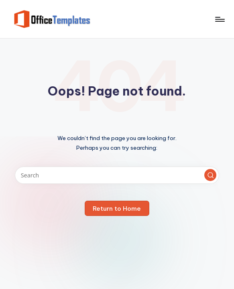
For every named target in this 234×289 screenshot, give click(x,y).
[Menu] (219, 19)
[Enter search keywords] (117, 175)
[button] (210, 175)
